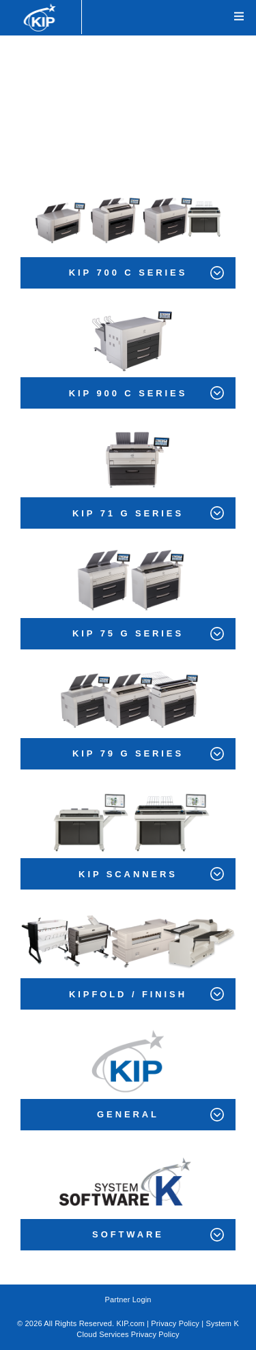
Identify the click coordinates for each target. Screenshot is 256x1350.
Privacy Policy (175, 1323)
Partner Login (127, 1299)
